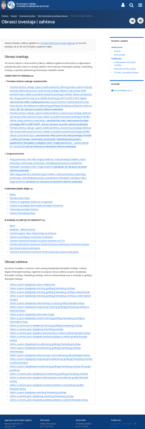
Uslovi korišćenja (90, 425)
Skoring (117, 51)
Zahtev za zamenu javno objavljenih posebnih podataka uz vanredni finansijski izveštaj (48, 386)
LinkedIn (115, 410)
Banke (12, 189)
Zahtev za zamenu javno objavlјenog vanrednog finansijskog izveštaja (41, 383)
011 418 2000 (82, 413)
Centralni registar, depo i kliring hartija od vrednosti (32, 226)
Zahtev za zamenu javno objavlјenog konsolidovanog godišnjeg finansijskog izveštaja (48, 362)
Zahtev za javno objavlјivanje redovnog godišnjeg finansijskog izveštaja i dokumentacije (49, 284)
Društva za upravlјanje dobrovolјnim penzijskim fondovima (36, 200)
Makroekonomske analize (125, 68)
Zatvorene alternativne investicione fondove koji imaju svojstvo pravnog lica (43, 244)
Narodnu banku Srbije (19, 193)
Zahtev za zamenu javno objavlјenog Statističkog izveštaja (36, 319)
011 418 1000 (46, 413)
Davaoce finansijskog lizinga (22, 207)
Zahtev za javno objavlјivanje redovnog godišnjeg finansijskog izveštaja (41, 280)
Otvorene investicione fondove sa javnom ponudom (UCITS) (36, 234)
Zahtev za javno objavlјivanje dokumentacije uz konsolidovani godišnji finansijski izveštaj (49, 344)
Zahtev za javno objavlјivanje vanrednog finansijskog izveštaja (37, 379)
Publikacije (116, 58)
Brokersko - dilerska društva (22, 223)
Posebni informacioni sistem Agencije (58, 43)
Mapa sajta (104, 425)
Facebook (127, 410)
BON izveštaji (119, 54)
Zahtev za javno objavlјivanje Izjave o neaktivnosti (32, 277)
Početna (4, 16)
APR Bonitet (116, 47)
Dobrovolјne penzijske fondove (24, 203)
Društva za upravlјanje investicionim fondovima (31, 230)
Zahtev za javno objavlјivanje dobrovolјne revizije (32, 305)
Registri (14, 16)
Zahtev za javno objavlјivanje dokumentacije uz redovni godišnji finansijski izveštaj (46, 294)
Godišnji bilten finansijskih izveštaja (125, 63)
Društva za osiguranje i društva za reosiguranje (31, 196)
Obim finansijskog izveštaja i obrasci (53, 16)
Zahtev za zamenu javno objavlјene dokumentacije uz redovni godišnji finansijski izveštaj (49, 323)
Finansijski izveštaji (27, 16)
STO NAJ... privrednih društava (126, 72)
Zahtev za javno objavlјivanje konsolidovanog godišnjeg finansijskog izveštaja (44, 333)
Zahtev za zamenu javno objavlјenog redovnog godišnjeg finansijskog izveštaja (45, 316)
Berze (12, 219)
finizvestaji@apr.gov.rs (122, 90)
